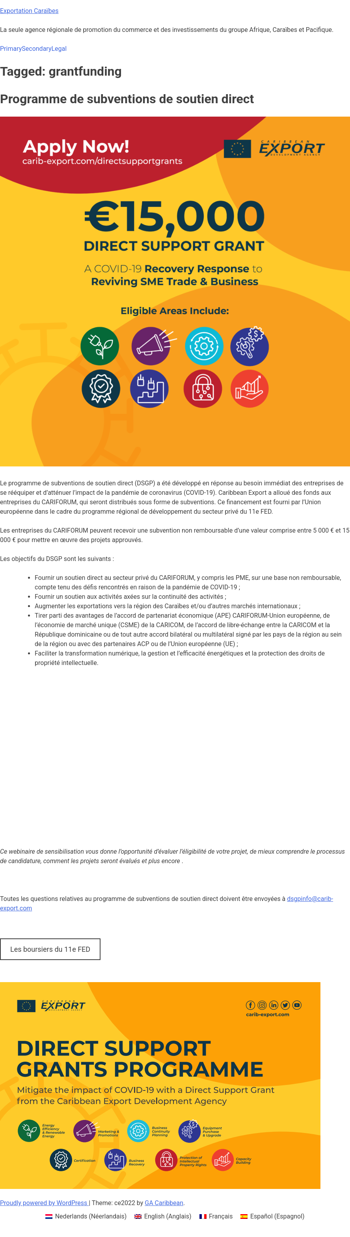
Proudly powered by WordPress (44, 1203)
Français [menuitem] (221, 1216)
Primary (11, 48)
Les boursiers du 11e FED (50, 949)
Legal (59, 48)
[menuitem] (85, 1216)
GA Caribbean (164, 1203)
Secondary (36, 48)
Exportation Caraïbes (29, 11)
